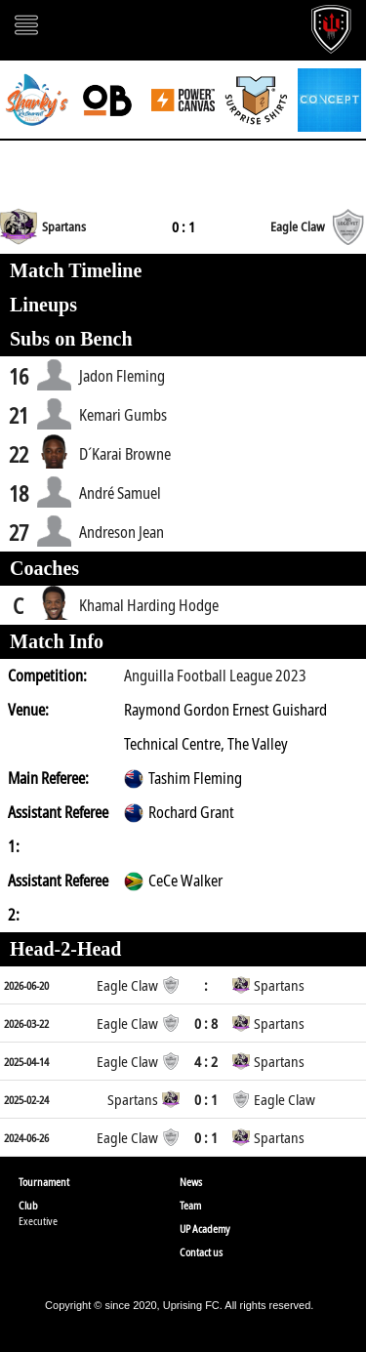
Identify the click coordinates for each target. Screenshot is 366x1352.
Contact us (201, 1252)
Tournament (44, 1181)
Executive (38, 1220)
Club (28, 1205)
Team (190, 1205)
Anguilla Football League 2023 (215, 675)
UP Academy (205, 1228)
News (191, 1181)
